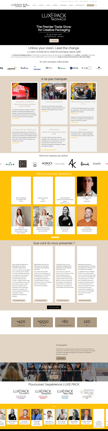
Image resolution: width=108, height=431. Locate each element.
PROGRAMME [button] (63, 5)
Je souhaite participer (18, 300)
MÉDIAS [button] (71, 5)
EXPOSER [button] (55, 5)
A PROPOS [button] (41, 5)
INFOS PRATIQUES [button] (80, 5)
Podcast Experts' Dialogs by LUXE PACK (69, 1)
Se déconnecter (93, 1)
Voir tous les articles (54, 307)
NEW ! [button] (35, 5)
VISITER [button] (48, 5)
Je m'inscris (90, 5)
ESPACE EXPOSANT (84, 1)
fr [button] (96, 5)
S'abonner (54, 377)
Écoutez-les (61, 358)
